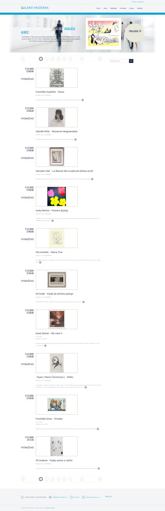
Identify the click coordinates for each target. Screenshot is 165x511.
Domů (98, 8)
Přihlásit (134, 2)
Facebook (76, 497)
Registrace (141, 2)
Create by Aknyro (50, 508)
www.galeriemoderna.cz (93, 497)
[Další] (100, 59)
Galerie (131, 8)
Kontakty (139, 8)
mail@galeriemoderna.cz (60, 497)
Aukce (105, 8)
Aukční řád (108, 496)
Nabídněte (113, 8)
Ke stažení (123, 8)
